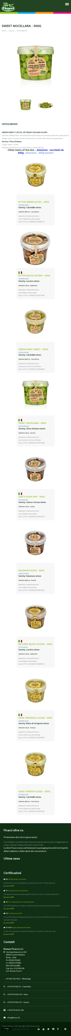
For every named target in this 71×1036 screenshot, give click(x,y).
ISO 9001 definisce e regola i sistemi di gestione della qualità (28, 906)
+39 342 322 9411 (13, 978)
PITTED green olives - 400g (33, 202)
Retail (4, 31)
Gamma (11, 31)
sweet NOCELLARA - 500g (32, 423)
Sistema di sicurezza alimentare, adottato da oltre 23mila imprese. (30, 883)
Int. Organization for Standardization (21, 902)
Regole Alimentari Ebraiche (21, 927)
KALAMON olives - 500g (31, 570)
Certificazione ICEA (15, 913)
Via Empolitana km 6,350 (16, 952)
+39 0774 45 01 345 (15, 1010)
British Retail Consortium (17, 879)
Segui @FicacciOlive (20, 1029)
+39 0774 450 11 (14, 986)
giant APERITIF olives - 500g (34, 791)
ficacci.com (35, 1026)
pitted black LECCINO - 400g (34, 275)
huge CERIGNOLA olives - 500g (35, 718)
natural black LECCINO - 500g (35, 644)
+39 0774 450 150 (14, 994)
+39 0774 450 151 (14, 1002)
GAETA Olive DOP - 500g (31, 496)
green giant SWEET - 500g (33, 349)
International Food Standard (18, 891)
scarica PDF (9, 886)
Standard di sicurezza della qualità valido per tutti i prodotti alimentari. (31, 894)
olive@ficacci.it (13, 1017)
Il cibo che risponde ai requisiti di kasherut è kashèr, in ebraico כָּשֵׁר (30, 931)
